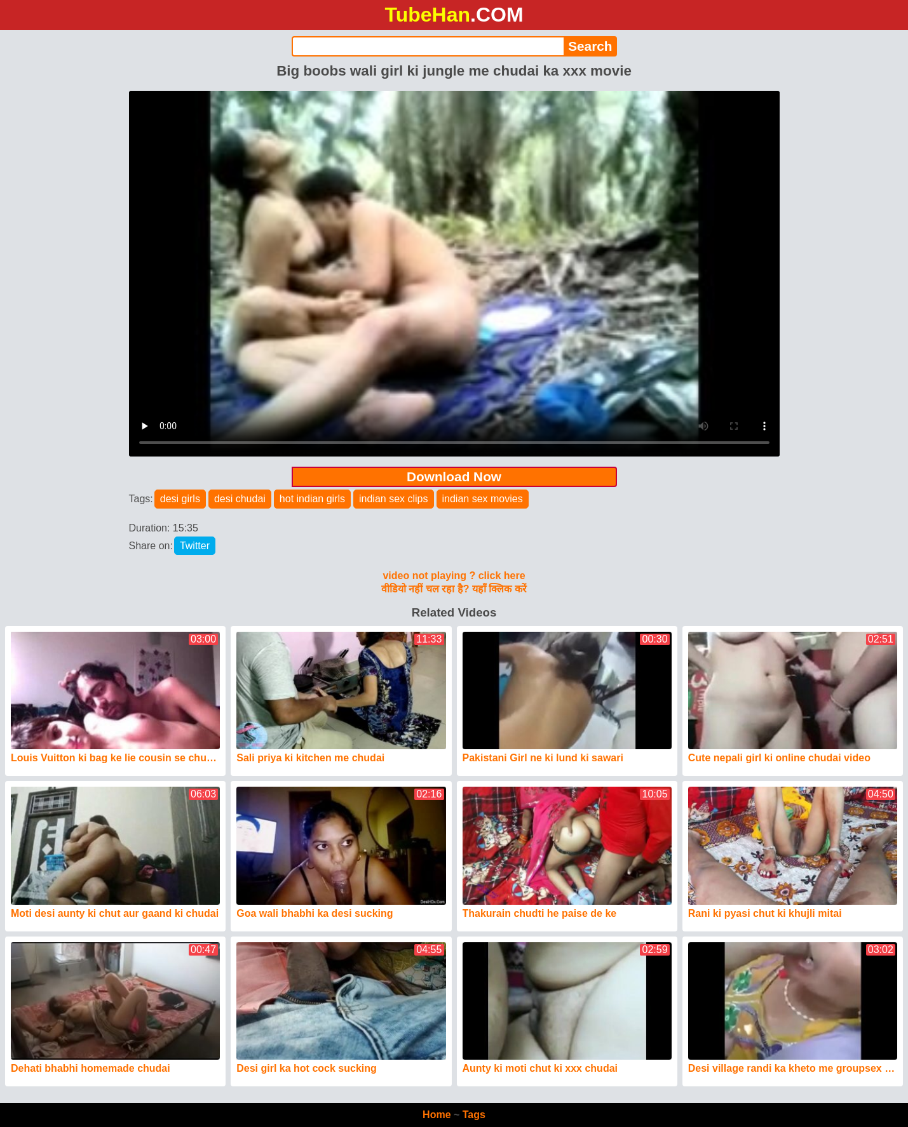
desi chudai (240, 498)
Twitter (195, 545)
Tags (474, 1114)
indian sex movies (482, 498)
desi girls (180, 498)
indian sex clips (393, 498)
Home (437, 1114)
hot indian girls (312, 498)
